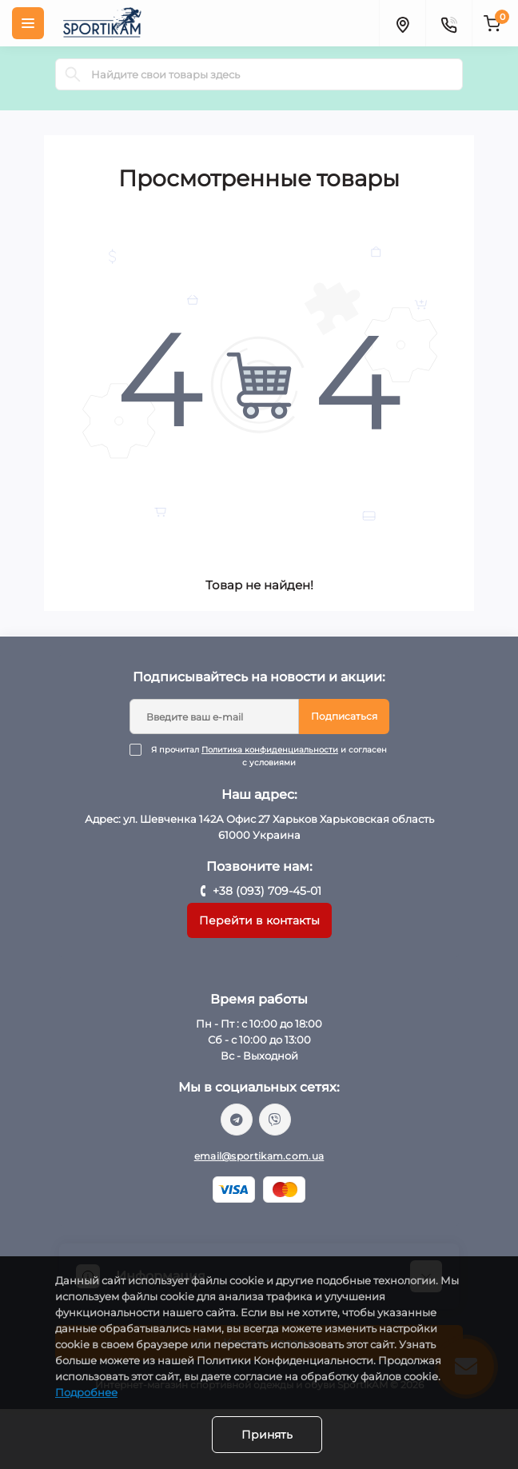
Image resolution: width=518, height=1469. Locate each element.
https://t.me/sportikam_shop (236, 1119)
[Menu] (28, 23)
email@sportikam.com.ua (259, 1156)
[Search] (72, 74)
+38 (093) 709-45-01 (267, 891)
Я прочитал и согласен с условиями (269, 756)
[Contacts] (448, 23)
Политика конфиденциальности (269, 749)
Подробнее (86, 1392)
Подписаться (344, 716)
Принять (267, 1434)
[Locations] (402, 23)
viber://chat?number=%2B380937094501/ (275, 1119)
